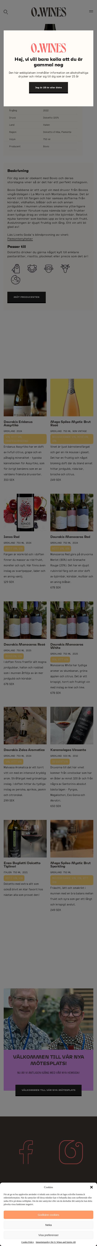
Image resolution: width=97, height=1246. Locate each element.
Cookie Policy (27, 1242)
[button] (91, 1187)
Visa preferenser (48, 1235)
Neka (48, 1224)
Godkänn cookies (48, 1214)
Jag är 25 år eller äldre (48, 87)
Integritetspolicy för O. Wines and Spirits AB (56, 1242)
